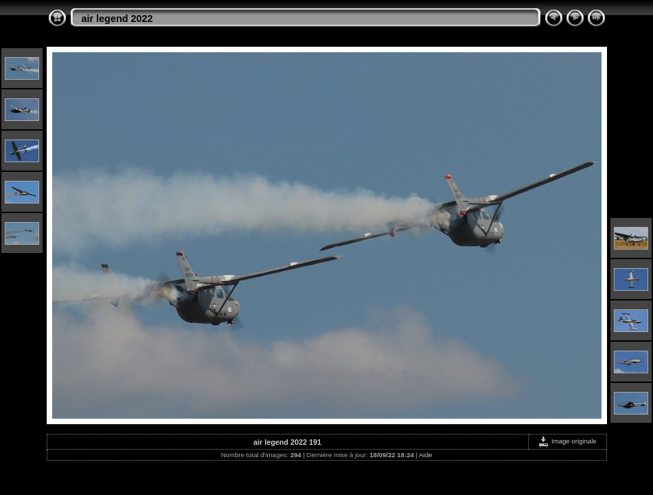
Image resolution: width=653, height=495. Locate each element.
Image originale (567, 441)
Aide (425, 455)
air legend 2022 (117, 18)
